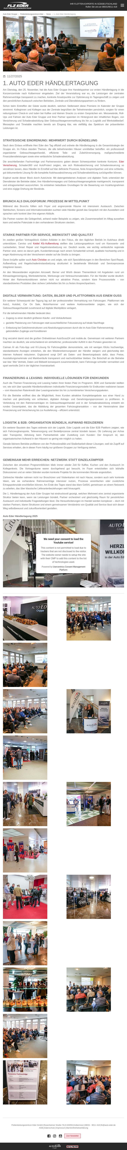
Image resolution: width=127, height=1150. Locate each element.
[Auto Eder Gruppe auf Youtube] (60, 1136)
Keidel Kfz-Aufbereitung (46, 243)
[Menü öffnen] (122, 5)
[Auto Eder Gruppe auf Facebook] (48, 1136)
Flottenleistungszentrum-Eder (31, 14)
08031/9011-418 (109, 7)
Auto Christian (39, 259)
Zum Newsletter (72, 1136)
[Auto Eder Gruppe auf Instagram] (55, 1136)
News (48, 14)
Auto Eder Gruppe (10, 14)
